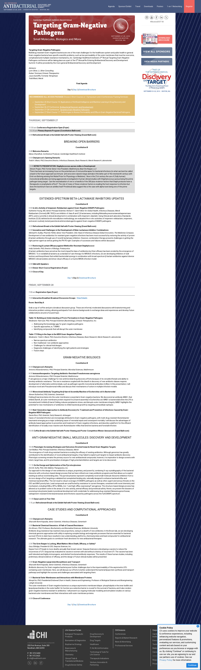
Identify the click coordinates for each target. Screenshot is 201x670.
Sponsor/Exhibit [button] (124, 6)
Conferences (120, 634)
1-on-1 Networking (174, 6)
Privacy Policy (165, 660)
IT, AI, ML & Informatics (99, 648)
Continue (192, 665)
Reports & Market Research (126, 638)
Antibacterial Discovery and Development (76, 107)
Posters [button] (160, 6)
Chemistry (69, 655)
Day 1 (70, 278)
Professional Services (124, 646)
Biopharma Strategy (73, 644)
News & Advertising (123, 642)
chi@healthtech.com (37, 658)
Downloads (148, 6)
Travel (137, 6)
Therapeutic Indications (99, 658)
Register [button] (189, 6)
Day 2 (75, 90)
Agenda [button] (111, 6)
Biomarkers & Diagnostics (75, 640)
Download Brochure (87, 90)
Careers (156, 652)
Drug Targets (95, 640)
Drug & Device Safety (73, 665)
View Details (82, 298)
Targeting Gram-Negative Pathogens (75, 110)
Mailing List (157, 648)
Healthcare (94, 644)
